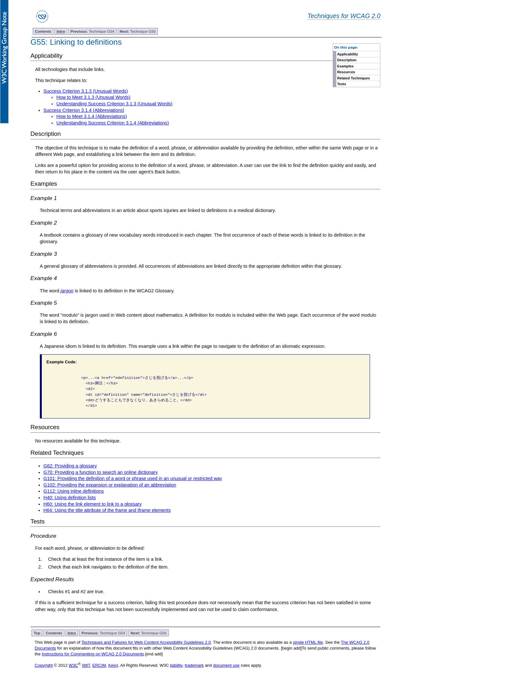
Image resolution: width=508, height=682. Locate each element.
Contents (43, 31)
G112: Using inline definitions (73, 491)
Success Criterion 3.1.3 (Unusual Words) (85, 91)
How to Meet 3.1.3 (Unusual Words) (93, 97)
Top (37, 633)
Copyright (44, 665)
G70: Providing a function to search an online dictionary (100, 472)
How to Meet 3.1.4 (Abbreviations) (91, 116)
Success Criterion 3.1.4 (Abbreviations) (83, 110)
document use (226, 665)
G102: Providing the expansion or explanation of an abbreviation (109, 485)
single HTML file (308, 642)
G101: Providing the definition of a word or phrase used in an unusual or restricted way (132, 478)
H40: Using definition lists (69, 497)
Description (346, 60)
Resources (346, 72)
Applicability (347, 54)
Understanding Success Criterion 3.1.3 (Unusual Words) (114, 103)
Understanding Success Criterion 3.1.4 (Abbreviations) (112, 122)
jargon (67, 290)
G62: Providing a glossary (70, 465)
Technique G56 (138, 31)
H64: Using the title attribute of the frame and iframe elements (107, 510)
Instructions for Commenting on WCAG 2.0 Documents (93, 654)
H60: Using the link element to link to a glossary (92, 504)
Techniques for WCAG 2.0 (343, 15)
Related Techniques (353, 78)
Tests (341, 84)
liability (176, 665)
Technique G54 (92, 31)
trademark (194, 665)
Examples (345, 66)
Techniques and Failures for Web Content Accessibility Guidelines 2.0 (146, 642)
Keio (112, 665)
